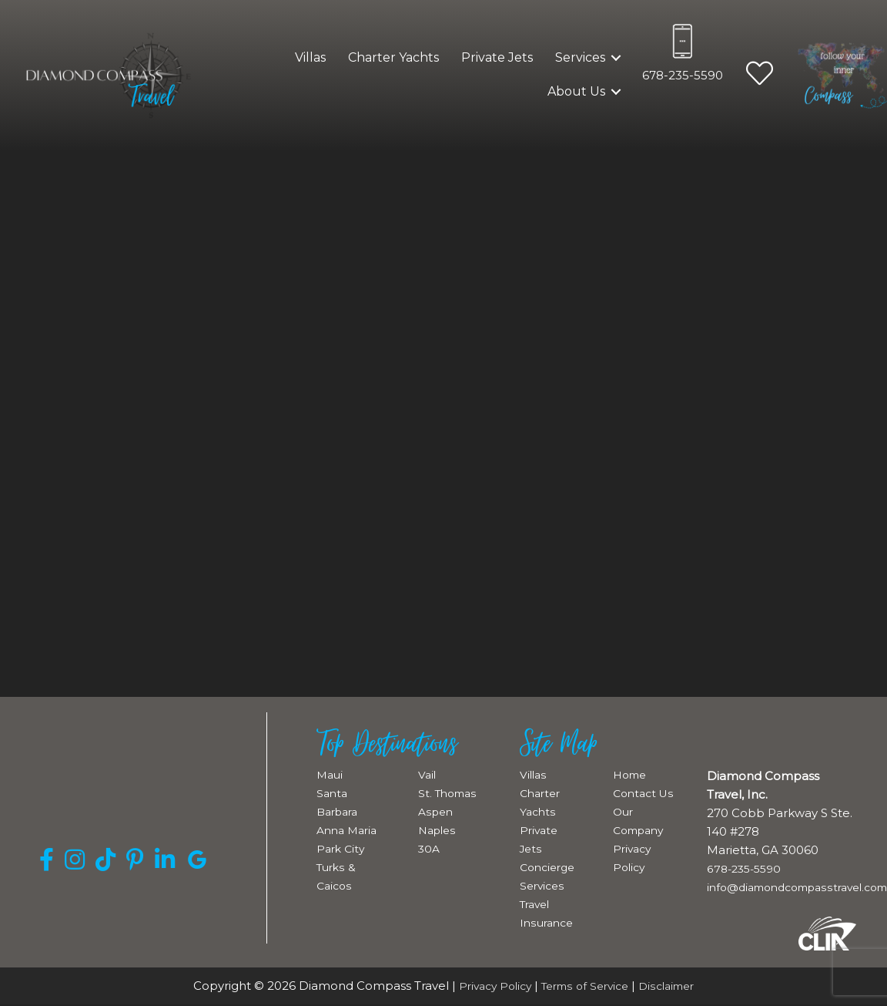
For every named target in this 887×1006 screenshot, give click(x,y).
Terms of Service (585, 985)
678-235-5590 (682, 75)
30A (429, 848)
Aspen (437, 811)
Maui (330, 774)
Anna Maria (349, 830)
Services (580, 57)
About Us (576, 91)
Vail (427, 774)
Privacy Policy (487, 985)
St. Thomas (450, 793)
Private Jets (497, 57)
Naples (439, 830)
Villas (310, 57)
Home (632, 774)
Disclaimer (674, 985)
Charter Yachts (393, 57)
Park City (341, 848)
